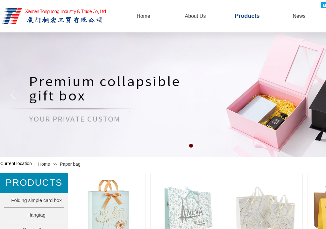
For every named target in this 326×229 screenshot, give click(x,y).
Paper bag (70, 164)
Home (44, 164)
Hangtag (36, 215)
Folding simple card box (36, 200)
